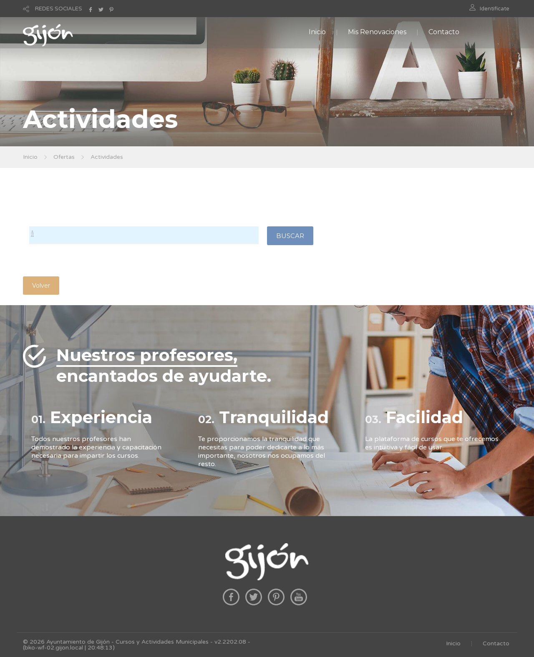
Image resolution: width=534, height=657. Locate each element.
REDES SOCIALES (58, 8)
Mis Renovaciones (377, 32)
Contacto (443, 32)
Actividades (107, 156)
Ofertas (64, 156)
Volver (41, 285)
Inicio (317, 32)
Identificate (494, 8)
